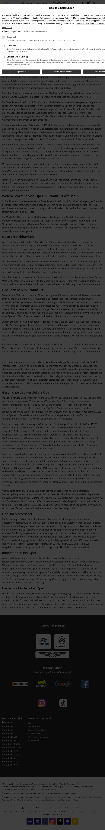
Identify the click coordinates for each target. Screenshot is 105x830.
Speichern (21, 72)
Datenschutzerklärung (85, 23)
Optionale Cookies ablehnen (61, 72)
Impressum (7, 27)
